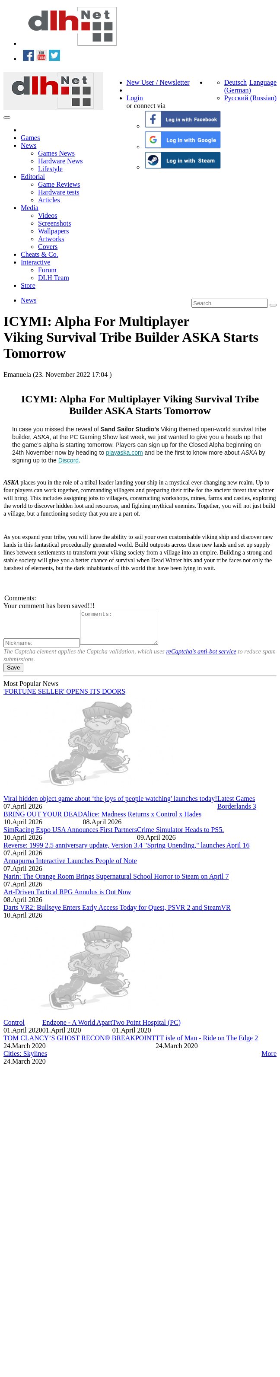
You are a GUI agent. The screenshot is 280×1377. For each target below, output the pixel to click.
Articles (49, 200)
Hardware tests (59, 192)
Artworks (51, 238)
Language (263, 82)
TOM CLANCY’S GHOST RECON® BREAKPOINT (79, 1044)
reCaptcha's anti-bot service (201, 657)
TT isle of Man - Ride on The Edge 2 (207, 1044)
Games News (56, 153)
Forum (47, 270)
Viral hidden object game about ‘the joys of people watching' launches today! (110, 805)
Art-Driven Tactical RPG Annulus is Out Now (67, 898)
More (269, 1060)
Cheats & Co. (39, 254)
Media (29, 207)
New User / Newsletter (158, 82)
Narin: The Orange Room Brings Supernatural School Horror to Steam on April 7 (116, 882)
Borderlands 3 (236, 812)
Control (14, 1029)
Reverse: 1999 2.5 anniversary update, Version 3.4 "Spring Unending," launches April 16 (126, 851)
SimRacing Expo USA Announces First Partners (70, 836)
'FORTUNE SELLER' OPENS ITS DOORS (64, 697)
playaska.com (124, 452)
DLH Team (53, 277)
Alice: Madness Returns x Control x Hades (142, 820)
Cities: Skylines (25, 1060)
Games (30, 137)
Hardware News (60, 161)
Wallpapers (53, 231)
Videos (47, 215)
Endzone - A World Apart (77, 1029)
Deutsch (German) (237, 86)
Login (135, 98)
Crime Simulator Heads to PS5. (180, 836)
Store (28, 285)
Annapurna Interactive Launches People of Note (70, 867)
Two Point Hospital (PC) (146, 1029)
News (28, 145)
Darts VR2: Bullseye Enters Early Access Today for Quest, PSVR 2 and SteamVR (117, 914)
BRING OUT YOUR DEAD (43, 820)
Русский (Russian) (250, 98)
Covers (47, 246)
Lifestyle (50, 168)
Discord (68, 460)
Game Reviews (59, 184)
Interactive (35, 262)
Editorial (33, 176)
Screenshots (54, 223)
